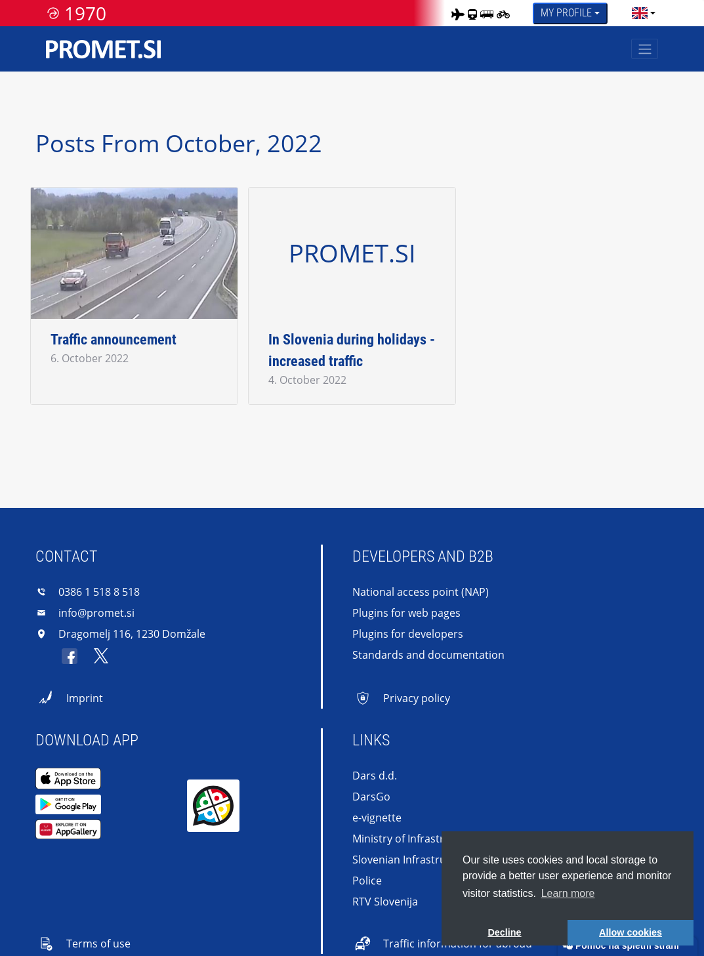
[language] (640, 13)
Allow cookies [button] (630, 932)
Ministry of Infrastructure (414, 838)
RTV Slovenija (385, 901)
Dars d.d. (374, 775)
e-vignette (377, 817)
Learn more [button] (568, 893)
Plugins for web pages (406, 613)
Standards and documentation (428, 655)
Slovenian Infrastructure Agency (431, 859)
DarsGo (371, 796)
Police (367, 880)
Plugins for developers (407, 634)
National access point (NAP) (420, 592)
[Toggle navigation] (644, 49)
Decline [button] (504, 932)
